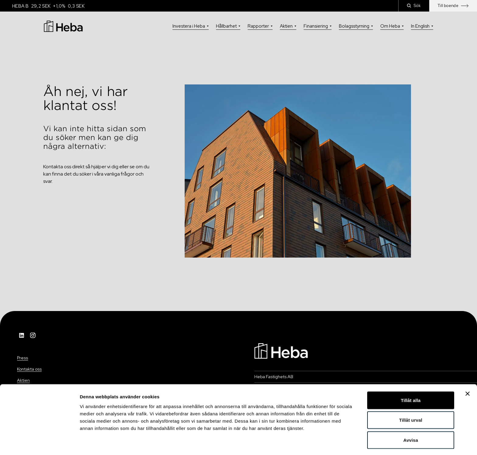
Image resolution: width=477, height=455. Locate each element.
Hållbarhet (228, 26)
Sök (414, 5)
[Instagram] (33, 335)
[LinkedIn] (22, 335)
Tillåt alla (410, 380)
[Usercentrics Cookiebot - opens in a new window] (39, 443)
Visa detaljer (330, 443)
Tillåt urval (410, 400)
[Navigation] (281, 350)
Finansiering (318, 26)
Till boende (453, 5)
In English (422, 26)
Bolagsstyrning (356, 26)
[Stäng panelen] (467, 373)
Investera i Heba (190, 26)
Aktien (288, 26)
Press (22, 358)
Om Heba (392, 26)
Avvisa (410, 419)
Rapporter (260, 26)
